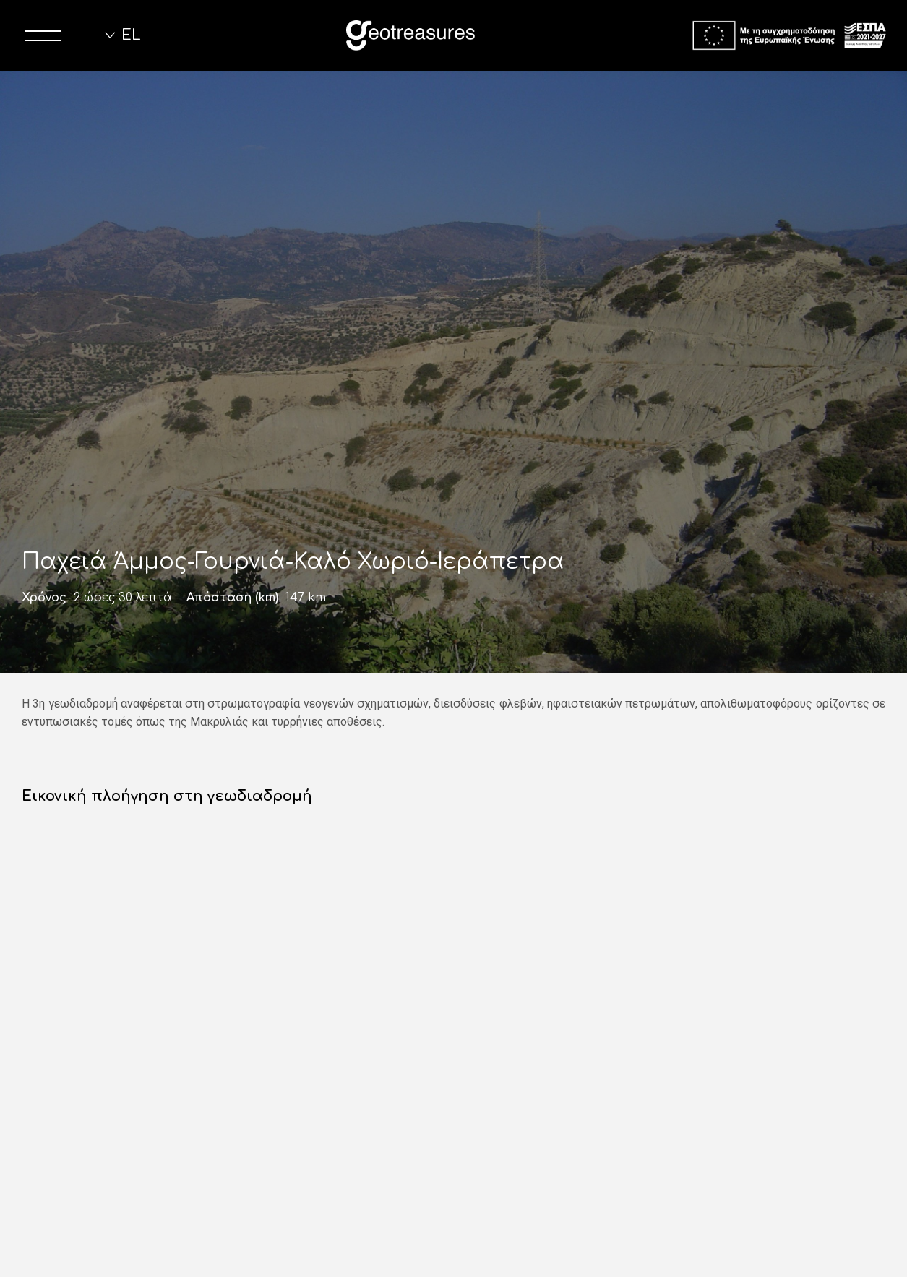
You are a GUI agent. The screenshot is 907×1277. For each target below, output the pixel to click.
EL (131, 35)
